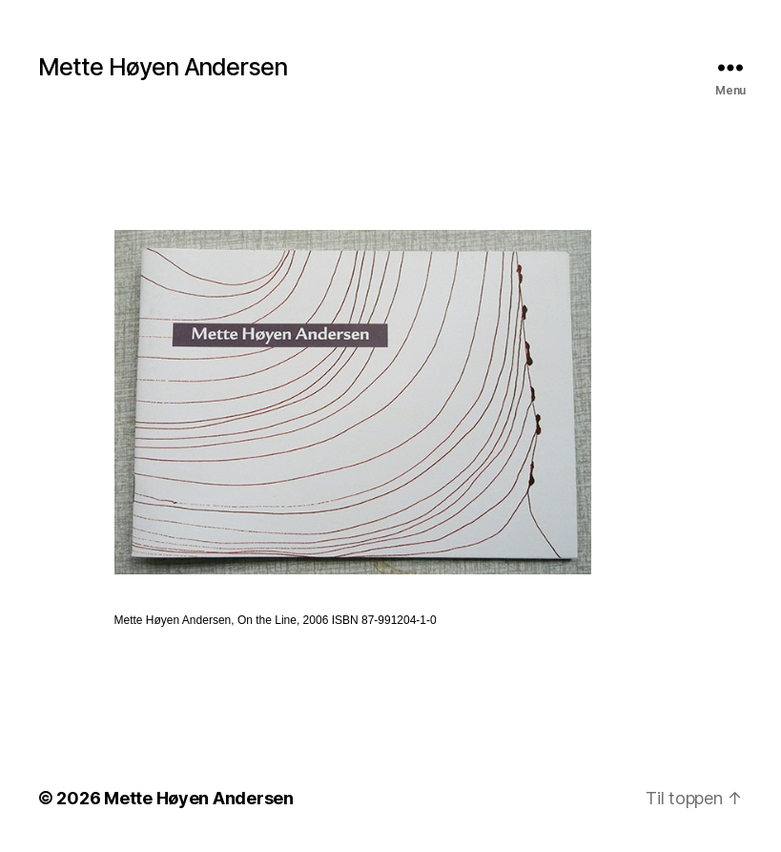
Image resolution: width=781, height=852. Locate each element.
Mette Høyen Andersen (162, 67)
